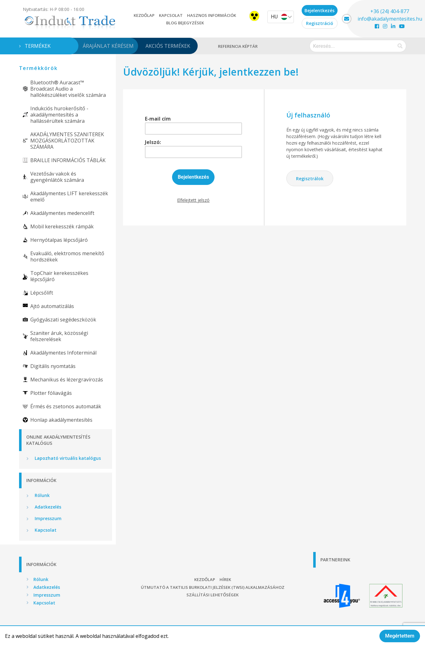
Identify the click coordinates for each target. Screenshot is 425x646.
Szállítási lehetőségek (212, 595)
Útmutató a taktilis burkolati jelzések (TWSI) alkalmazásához (212, 587)
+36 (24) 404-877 (389, 11)
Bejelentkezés (319, 10)
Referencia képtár (238, 46)
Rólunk (41, 495)
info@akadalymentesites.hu (390, 18)
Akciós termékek (168, 45)
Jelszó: (153, 142)
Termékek (38, 45)
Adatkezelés (47, 507)
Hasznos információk (211, 15)
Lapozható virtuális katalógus (67, 458)
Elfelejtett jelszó (193, 200)
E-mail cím (158, 118)
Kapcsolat (171, 15)
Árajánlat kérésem (108, 45)
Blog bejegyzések (185, 23)
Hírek (225, 579)
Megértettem (399, 636)
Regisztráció (319, 23)
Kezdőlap (144, 15)
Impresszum (47, 518)
